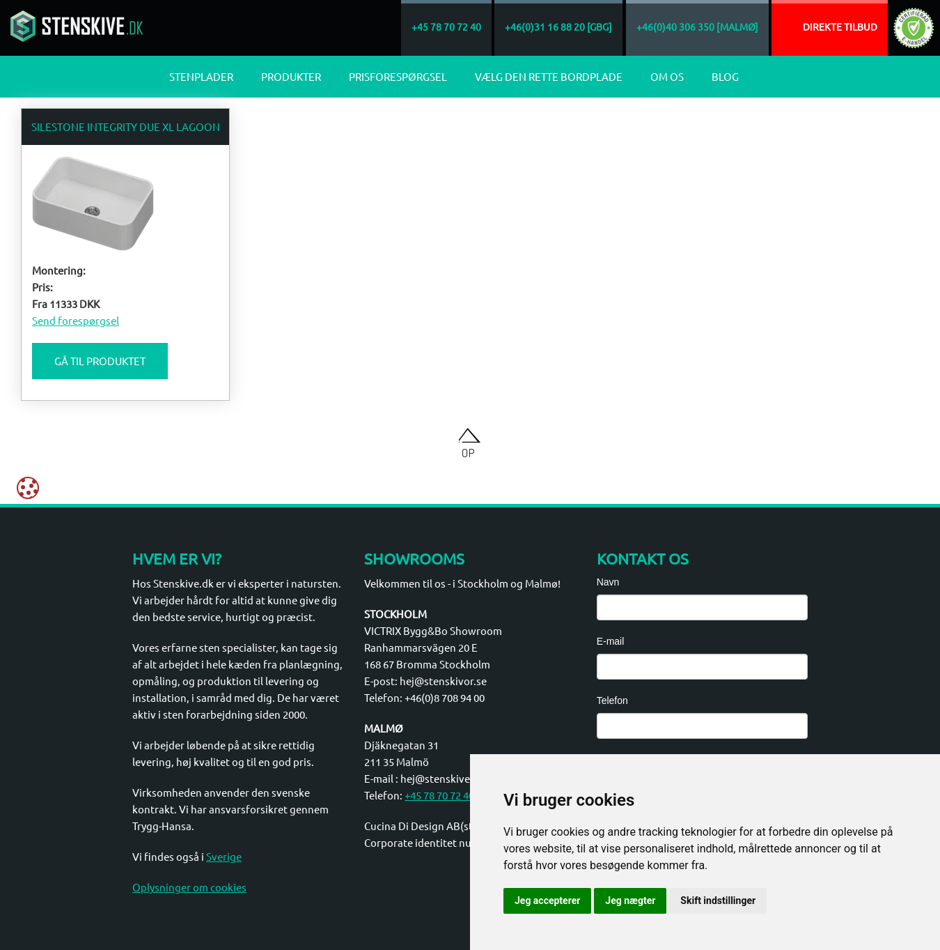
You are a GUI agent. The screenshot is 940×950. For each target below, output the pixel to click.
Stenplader (201, 76)
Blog (725, 76)
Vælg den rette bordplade (548, 76)
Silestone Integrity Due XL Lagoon (125, 126)
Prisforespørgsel (398, 76)
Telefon (612, 700)
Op (468, 452)
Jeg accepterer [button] (547, 900)
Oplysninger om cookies (189, 887)
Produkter (291, 76)
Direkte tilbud (840, 26)
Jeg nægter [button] (630, 900)
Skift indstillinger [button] (717, 900)
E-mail (611, 641)
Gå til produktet (100, 360)
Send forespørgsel (75, 320)
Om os (667, 76)
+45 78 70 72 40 (439, 795)
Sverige (224, 856)
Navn (608, 582)
